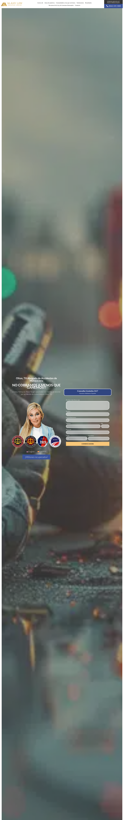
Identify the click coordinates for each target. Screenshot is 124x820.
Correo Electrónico (71, 417)
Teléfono (68, 423)
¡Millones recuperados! (36, 457)
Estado (67, 435)
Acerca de (40, 3)
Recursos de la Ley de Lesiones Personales (61, 5)
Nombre (68, 411)
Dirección (68, 429)
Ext (102, 423)
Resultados (88, 3)
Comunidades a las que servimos (65, 3)
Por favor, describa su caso (73, 400)
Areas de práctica (49, 3)
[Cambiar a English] (31, 452)
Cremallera (91, 435)
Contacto (77, 5)
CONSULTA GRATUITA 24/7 (113, 2)
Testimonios (80, 3)
